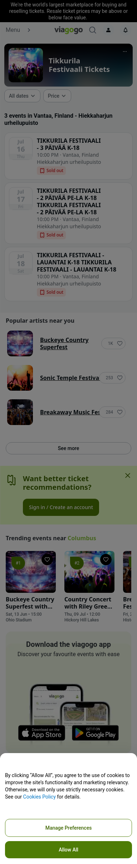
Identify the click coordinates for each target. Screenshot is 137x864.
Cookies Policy (39, 797)
